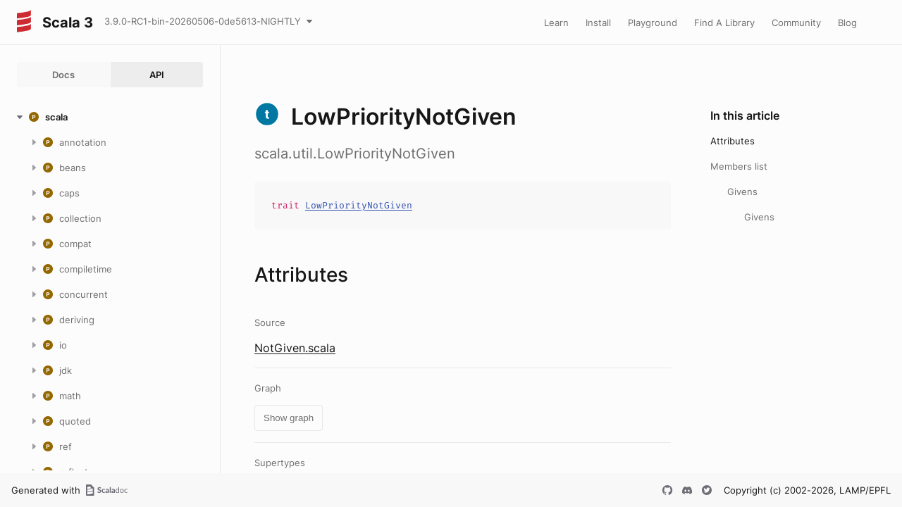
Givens (742, 191)
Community (796, 22)
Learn (556, 22)
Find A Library (724, 22)
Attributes (732, 140)
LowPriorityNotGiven (358, 205)
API (156, 74)
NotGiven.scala (294, 348)
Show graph (289, 418)
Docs (63, 74)
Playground (652, 22)
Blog (847, 22)
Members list (738, 166)
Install (598, 22)
